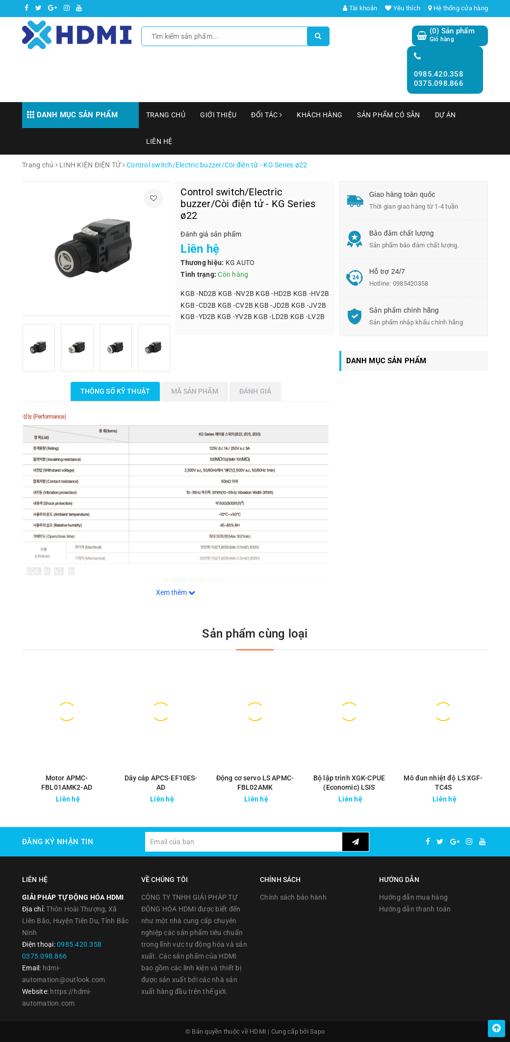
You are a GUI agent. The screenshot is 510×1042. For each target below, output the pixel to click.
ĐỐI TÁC (266, 115)
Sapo (317, 1031)
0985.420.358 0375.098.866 (438, 79)
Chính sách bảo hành (293, 897)
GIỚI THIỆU (218, 115)
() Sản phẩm (452, 35)
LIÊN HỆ (159, 141)
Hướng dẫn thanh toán (415, 909)
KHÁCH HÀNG (319, 115)
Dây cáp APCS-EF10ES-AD (161, 782)
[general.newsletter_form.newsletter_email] (243, 842)
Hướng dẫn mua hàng (413, 897)
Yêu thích (402, 8)
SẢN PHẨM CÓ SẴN (388, 115)
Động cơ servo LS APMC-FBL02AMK (255, 782)
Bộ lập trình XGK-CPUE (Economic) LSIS (349, 782)
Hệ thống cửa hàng (458, 8)
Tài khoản (360, 8)
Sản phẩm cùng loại (254, 634)
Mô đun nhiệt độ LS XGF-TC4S (443, 782)
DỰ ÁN (445, 115)
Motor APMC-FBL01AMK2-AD (66, 782)
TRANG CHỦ (166, 115)
